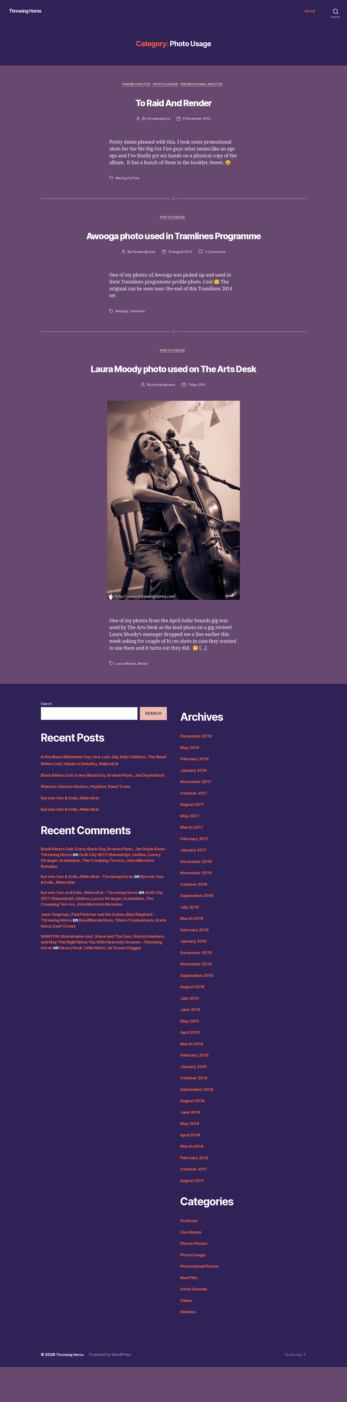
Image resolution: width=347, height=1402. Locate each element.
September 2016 (198, 930)
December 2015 (198, 987)
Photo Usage (166, 85)
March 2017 (193, 862)
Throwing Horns (28, 11)
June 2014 (192, 1147)
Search (46, 739)
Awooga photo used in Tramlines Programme (173, 244)
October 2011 (195, 1204)
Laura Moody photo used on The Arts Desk (173, 394)
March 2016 (193, 953)
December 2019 (198, 771)
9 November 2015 (197, 119)
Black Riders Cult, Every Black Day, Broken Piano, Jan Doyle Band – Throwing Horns (97, 893)
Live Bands (192, 1267)
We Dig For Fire (128, 179)
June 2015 (191, 1044)
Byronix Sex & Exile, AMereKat (73, 840)
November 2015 (198, 999)
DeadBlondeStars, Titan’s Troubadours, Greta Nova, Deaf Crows (91, 965)
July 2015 (191, 1033)
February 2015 (196, 1090)
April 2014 (191, 1170)
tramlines (138, 329)
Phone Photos (134, 85)
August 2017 (194, 839)
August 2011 (194, 1215)
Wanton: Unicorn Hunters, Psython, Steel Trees (91, 828)
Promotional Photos (205, 85)
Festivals (190, 1255)
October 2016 (195, 919)
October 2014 (195, 1113)
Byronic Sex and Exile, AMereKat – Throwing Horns (95, 934)
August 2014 (194, 1135)
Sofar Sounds (195, 1324)
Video (187, 1335)
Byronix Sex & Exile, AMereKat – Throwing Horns (93, 918)
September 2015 (198, 1010)
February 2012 (196, 1192)
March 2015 (193, 1078)
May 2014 (191, 1158)
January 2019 (195, 805)
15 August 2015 (180, 270)
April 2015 (191, 1067)
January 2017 (195, 885)
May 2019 (191, 782)
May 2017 (191, 850)
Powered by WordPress (113, 1389)
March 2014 (193, 1181)
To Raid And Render (173, 102)
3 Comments (216, 270)
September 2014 (198, 1124)
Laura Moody (126, 698)
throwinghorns (158, 119)
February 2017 (196, 873)
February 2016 (196, 964)
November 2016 (198, 908)
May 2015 (191, 1056)
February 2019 (196, 794)
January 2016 (195, 976)
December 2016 (198, 896)
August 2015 (194, 1022)
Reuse (144, 698)
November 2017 (198, 816)
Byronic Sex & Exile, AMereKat (73, 851)
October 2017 (195, 828)
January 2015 (195, 1101)
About (309, 11)
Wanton (188, 1347)
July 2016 (191, 942)
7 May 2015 (196, 420)
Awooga (122, 329)
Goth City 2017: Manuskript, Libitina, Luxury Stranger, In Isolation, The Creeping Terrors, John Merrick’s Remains (98, 902)
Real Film (190, 1312)
